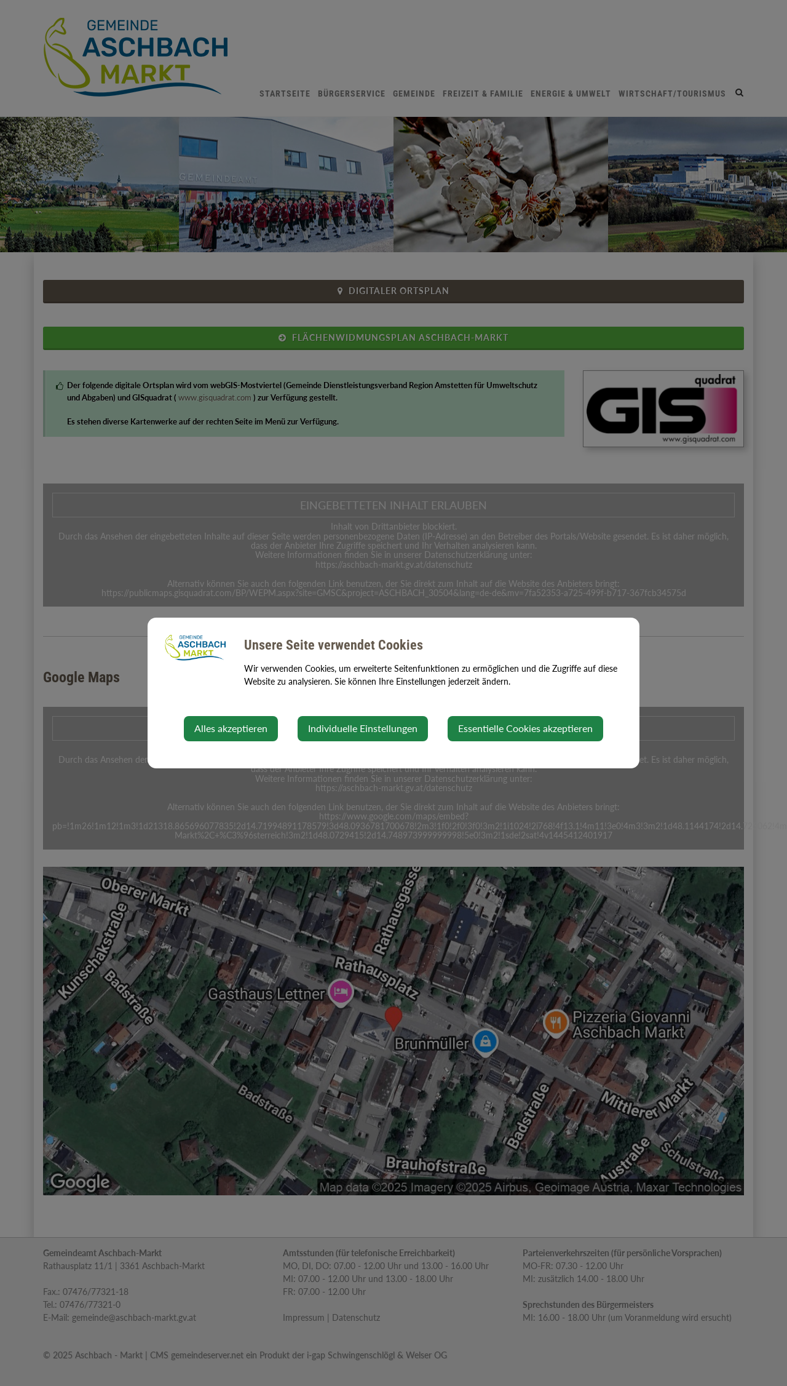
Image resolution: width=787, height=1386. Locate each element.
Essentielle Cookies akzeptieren (525, 728)
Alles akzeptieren (230, 728)
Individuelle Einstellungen (362, 728)
